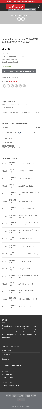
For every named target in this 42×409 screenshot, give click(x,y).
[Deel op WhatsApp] (4, 86)
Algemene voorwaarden (11, 346)
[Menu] (3, 7)
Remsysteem (25, 15)
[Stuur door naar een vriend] (16, 86)
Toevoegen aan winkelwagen (19, 71)
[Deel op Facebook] (8, 86)
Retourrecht (6, 359)
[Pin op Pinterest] (20, 86)
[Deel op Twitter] (12, 86)
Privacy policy (7, 350)
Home (14, 15)
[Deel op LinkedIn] (24, 86)
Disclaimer (6, 355)
